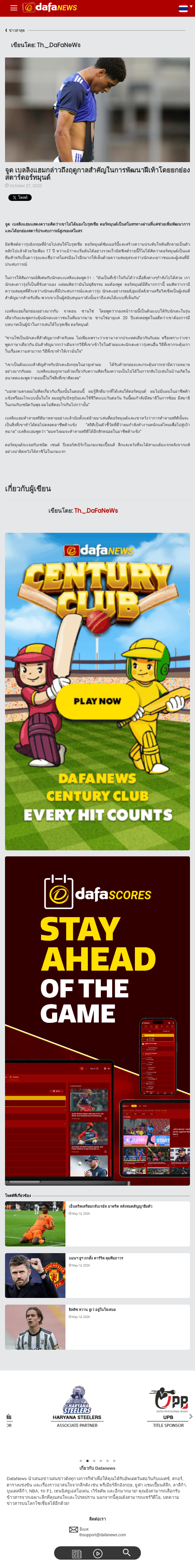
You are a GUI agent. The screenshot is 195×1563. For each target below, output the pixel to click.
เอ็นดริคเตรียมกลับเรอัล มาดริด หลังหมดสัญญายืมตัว (110, 1206)
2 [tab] (87, 1461)
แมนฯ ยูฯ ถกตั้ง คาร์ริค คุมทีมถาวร (96, 1258)
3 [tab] (94, 1461)
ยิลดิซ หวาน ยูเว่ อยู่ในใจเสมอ (92, 1310)
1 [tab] (80, 1461)
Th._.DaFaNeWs (96, 511)
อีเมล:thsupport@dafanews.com (97, 1532)
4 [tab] (101, 1461)
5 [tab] (107, 1461)
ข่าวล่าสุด (15, 30)
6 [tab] (114, 1461)
